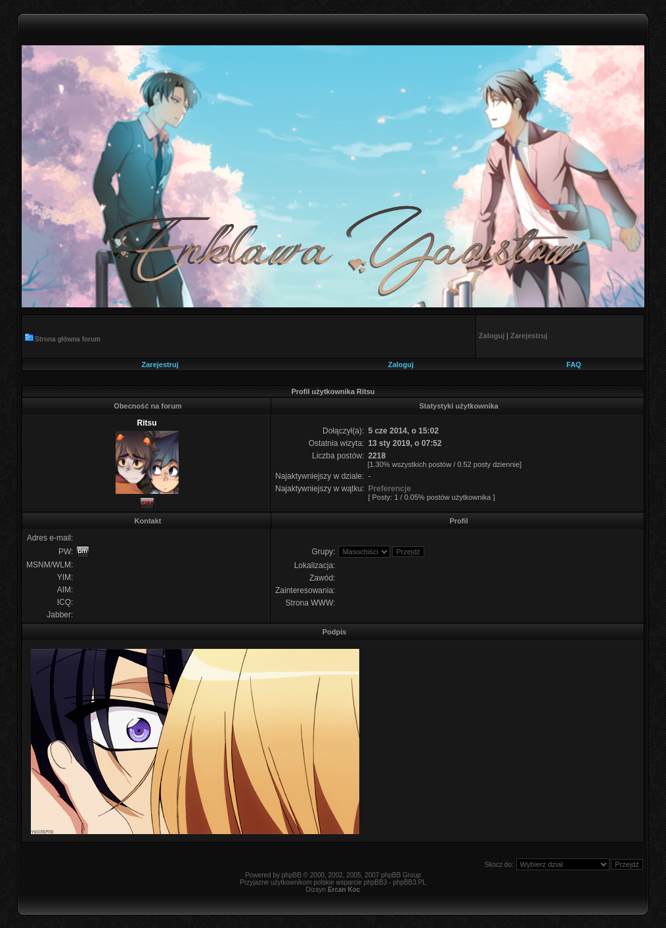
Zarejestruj (160, 364)
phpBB (291, 875)
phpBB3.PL (409, 882)
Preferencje (389, 488)
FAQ (573, 364)
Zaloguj (401, 364)
